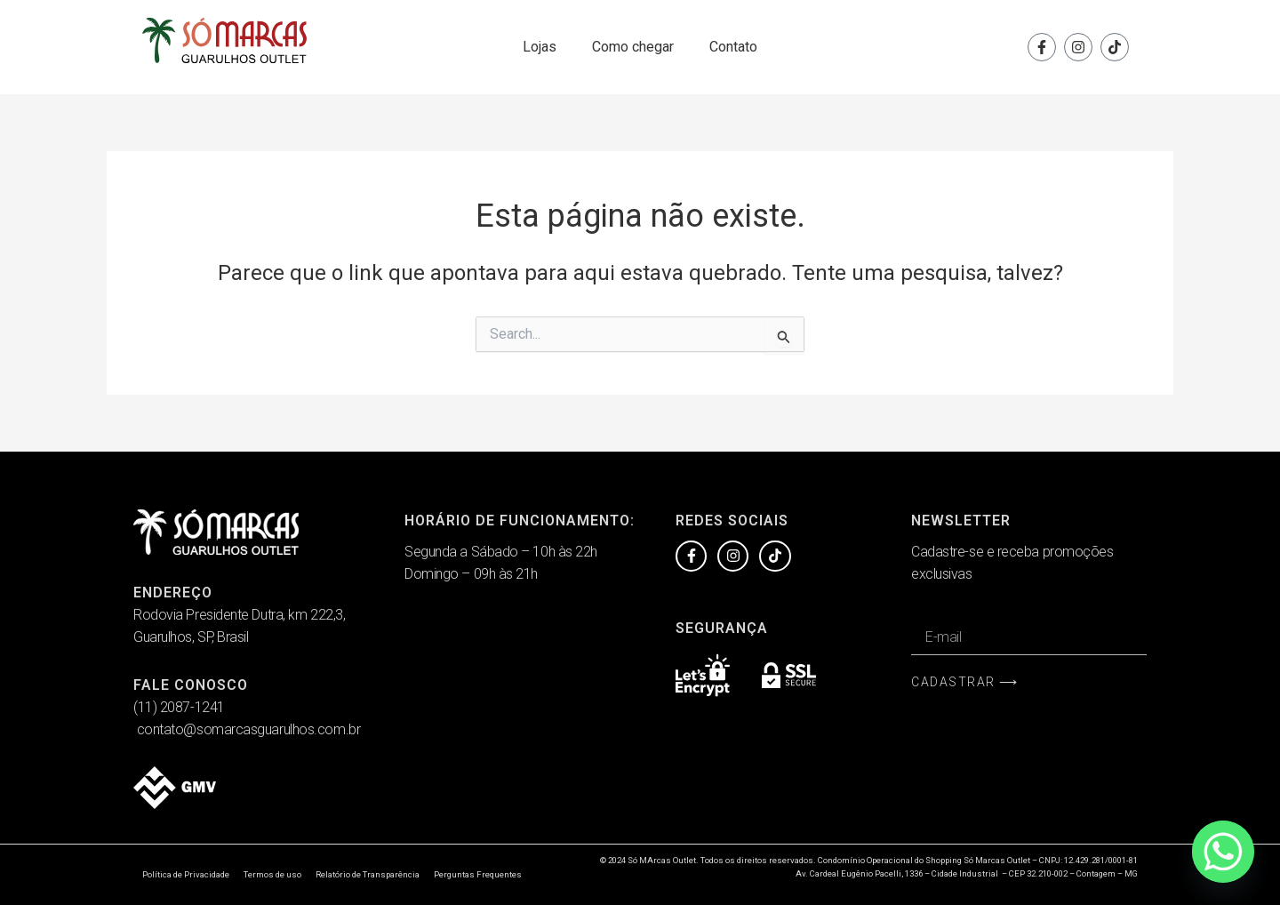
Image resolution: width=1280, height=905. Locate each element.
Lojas (539, 46)
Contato (733, 46)
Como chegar (633, 46)
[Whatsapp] (1223, 852)
